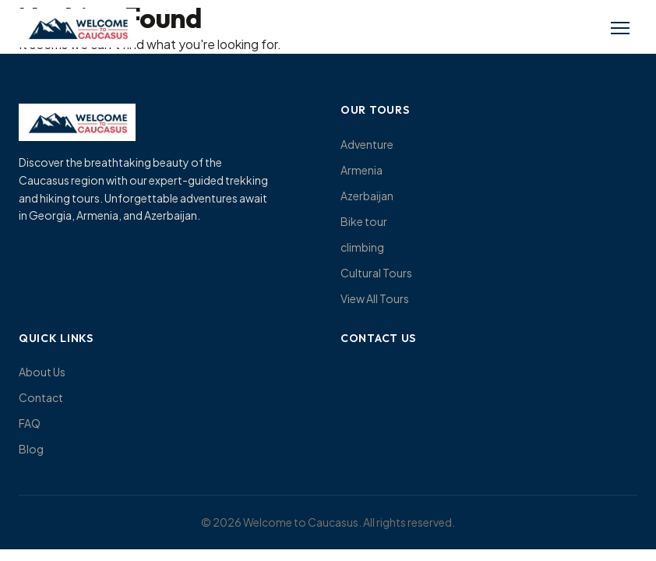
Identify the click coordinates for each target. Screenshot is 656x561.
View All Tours (374, 298)
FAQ (30, 423)
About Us (42, 372)
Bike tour (363, 221)
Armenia (361, 170)
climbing (362, 247)
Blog (31, 449)
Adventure (366, 144)
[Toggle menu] (620, 28)
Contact (41, 397)
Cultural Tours (376, 273)
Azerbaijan (366, 196)
